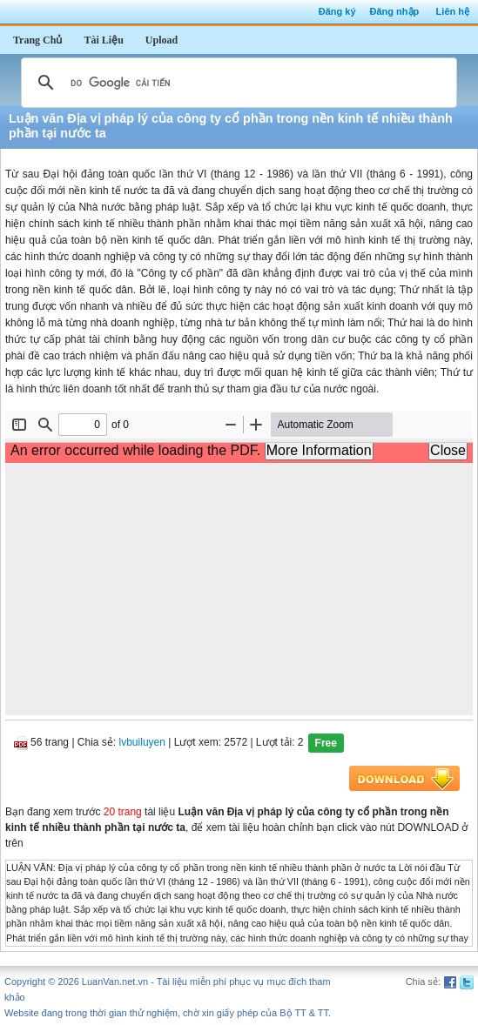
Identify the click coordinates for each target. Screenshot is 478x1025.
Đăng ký (337, 11)
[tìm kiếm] (236, 82)
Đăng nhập (395, 11)
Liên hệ (452, 11)
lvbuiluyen (142, 742)
